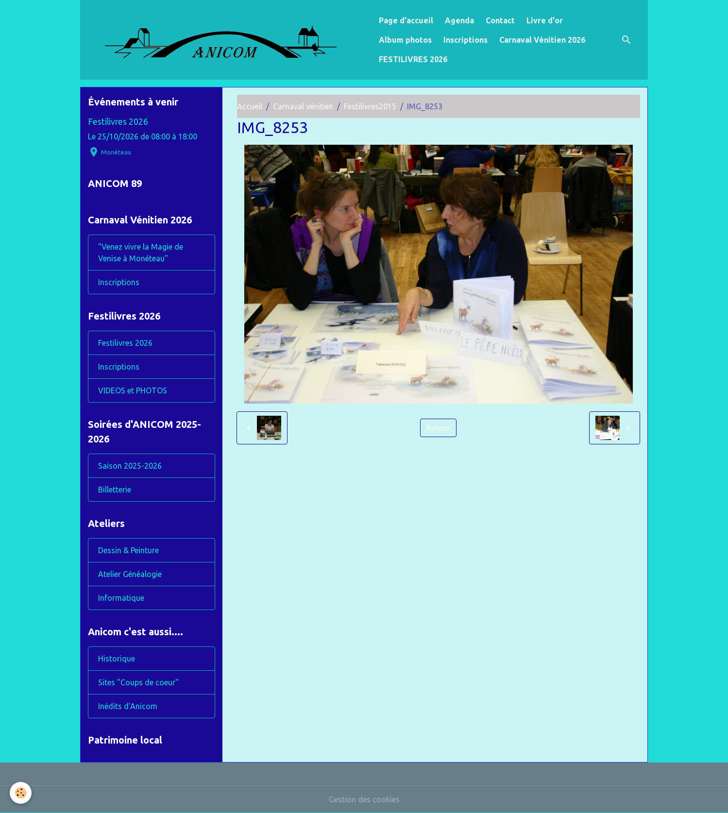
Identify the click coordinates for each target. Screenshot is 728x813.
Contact (500, 20)
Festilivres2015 (370, 106)
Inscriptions (465, 39)
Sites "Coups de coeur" (138, 682)
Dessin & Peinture (128, 550)
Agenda (459, 20)
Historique (116, 658)
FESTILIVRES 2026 (413, 59)
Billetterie (114, 489)
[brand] (227, 40)
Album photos (405, 39)
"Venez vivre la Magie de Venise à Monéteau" (140, 252)
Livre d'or (544, 20)
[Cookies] (21, 793)
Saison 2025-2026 (130, 465)
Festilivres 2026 (118, 121)
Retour (438, 427)
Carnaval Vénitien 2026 (542, 39)
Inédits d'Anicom (127, 706)
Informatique (121, 597)
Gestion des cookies (364, 799)
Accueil (249, 106)
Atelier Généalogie (130, 574)
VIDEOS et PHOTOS (132, 390)
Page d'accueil (406, 20)
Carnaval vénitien (303, 106)
